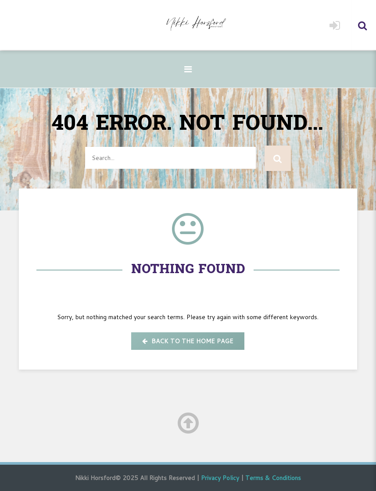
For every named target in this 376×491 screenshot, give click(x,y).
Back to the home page (187, 341)
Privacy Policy (220, 477)
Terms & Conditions (273, 477)
